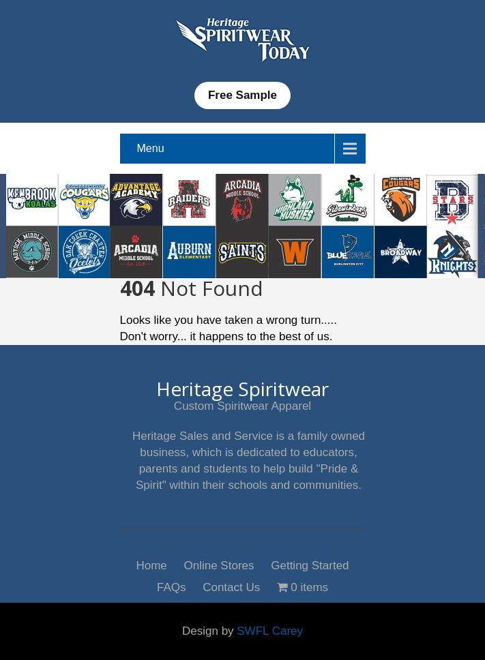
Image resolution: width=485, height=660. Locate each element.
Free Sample (242, 95)
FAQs (171, 586)
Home (151, 564)
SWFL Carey (270, 631)
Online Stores (219, 564)
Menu (150, 148)
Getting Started (310, 564)
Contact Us (231, 586)
